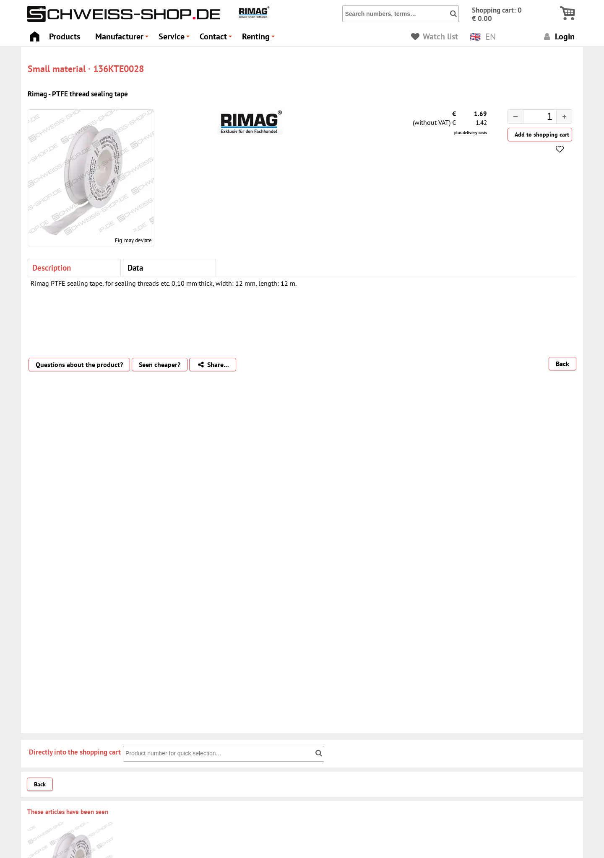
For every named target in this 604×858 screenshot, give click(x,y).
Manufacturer (123, 39)
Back (562, 363)
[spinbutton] (533, 118)
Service (175, 39)
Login (558, 36)
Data (135, 267)
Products (64, 36)
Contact (217, 39)
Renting (259, 39)
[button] (564, 116)
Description (51, 267)
